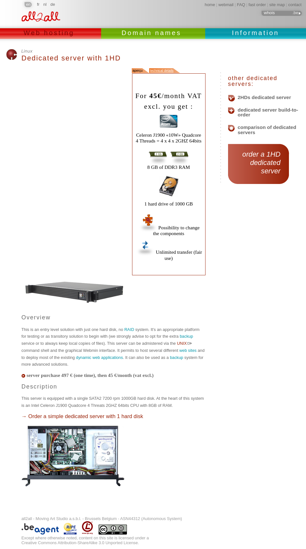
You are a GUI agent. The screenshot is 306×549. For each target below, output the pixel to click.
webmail (226, 4)
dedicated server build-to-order (268, 112)
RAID (129, 329)
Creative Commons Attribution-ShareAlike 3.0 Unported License (80, 542)
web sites (187, 350)
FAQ (241, 4)
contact (294, 4)
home (210, 4)
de (53, 4)
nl (45, 4)
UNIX (182, 343)
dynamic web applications (99, 357)
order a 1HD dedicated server (258, 162)
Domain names (152, 32)
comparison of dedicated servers (267, 130)
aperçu (138, 70)
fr (38, 4)
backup (186, 336)
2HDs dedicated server (264, 97)
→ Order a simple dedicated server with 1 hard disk (82, 416)
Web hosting (50, 32)
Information (255, 32)
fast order (257, 4)
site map (277, 4)
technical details (162, 70)
